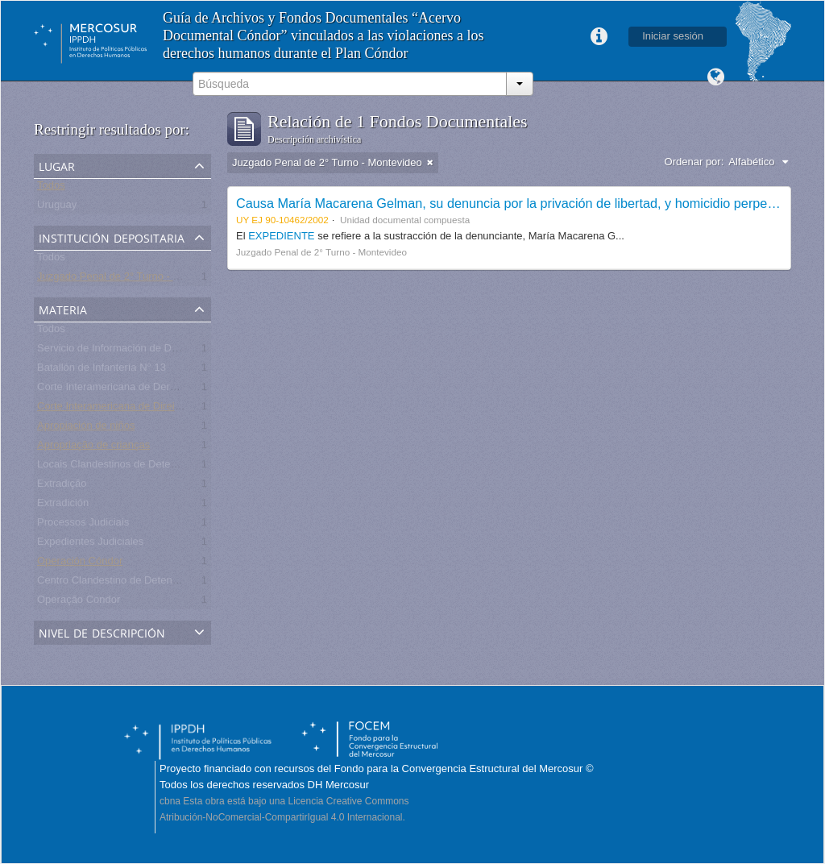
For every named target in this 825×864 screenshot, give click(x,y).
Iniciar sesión (672, 36)
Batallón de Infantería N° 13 (101, 370)
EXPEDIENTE (282, 236)
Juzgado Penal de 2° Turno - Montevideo (132, 279)
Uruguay (57, 207)
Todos (51, 188)
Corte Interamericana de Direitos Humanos (136, 409)
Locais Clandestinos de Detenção (115, 467)
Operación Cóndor (79, 564)
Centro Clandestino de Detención (114, 583)
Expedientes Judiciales (90, 544)
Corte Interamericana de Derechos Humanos (141, 390)
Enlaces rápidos (598, 37)
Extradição (61, 486)
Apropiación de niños (86, 428)
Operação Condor (78, 602)
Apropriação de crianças (93, 448)
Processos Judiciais (83, 525)
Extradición (63, 506)
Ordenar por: (694, 162)
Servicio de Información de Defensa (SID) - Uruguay (158, 351)
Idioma (715, 77)
